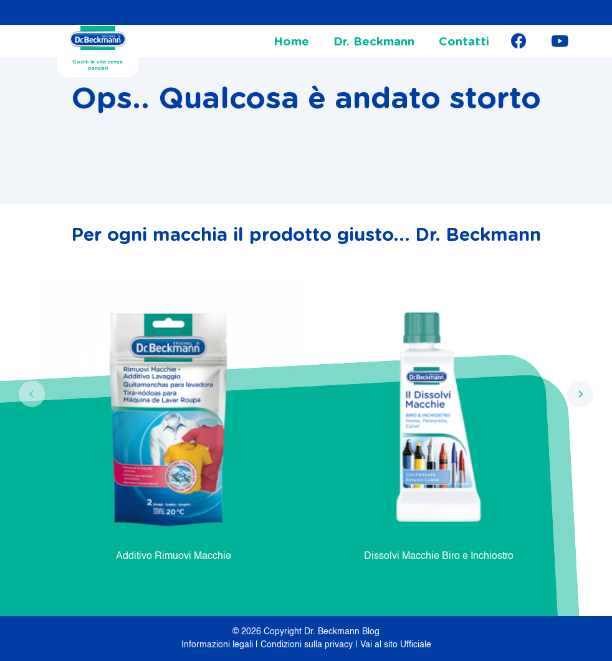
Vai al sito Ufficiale (395, 644)
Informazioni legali (218, 644)
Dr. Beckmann (373, 42)
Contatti (464, 42)
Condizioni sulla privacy (308, 644)
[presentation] (32, 394)
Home (291, 42)
